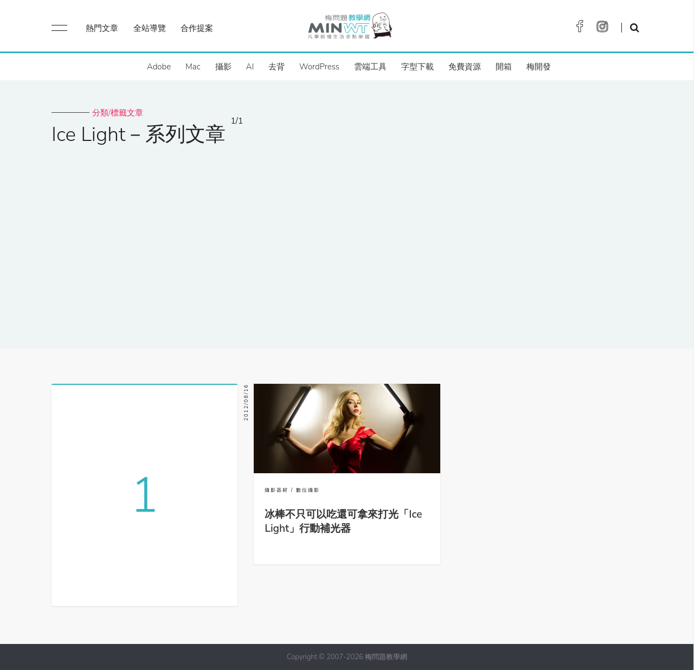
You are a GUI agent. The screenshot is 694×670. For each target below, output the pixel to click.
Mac (192, 66)
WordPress (319, 66)
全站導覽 (149, 28)
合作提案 (197, 28)
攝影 (223, 66)
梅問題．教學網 (349, 28)
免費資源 (464, 66)
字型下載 (417, 66)
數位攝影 (308, 490)
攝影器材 (276, 490)
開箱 (504, 66)
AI (250, 66)
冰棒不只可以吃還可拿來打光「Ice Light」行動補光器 (343, 521)
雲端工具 (370, 66)
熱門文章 (102, 28)
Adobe (159, 66)
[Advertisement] (347, 240)
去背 (276, 66)
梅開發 (538, 66)
